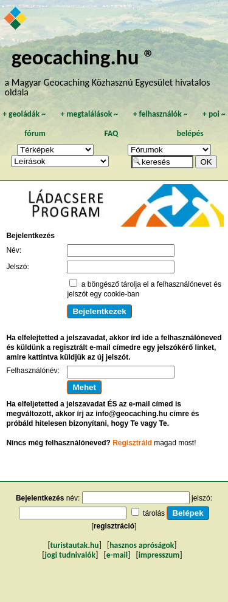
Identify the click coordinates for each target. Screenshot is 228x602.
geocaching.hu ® (83, 57)
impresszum (159, 555)
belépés (190, 133)
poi (214, 114)
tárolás (154, 513)
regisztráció (114, 526)
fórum (35, 133)
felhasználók (160, 114)
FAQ (111, 133)
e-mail (117, 555)
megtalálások (89, 114)
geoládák (24, 114)
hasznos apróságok (141, 545)
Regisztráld (132, 443)
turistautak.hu (74, 545)
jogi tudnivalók (69, 555)
